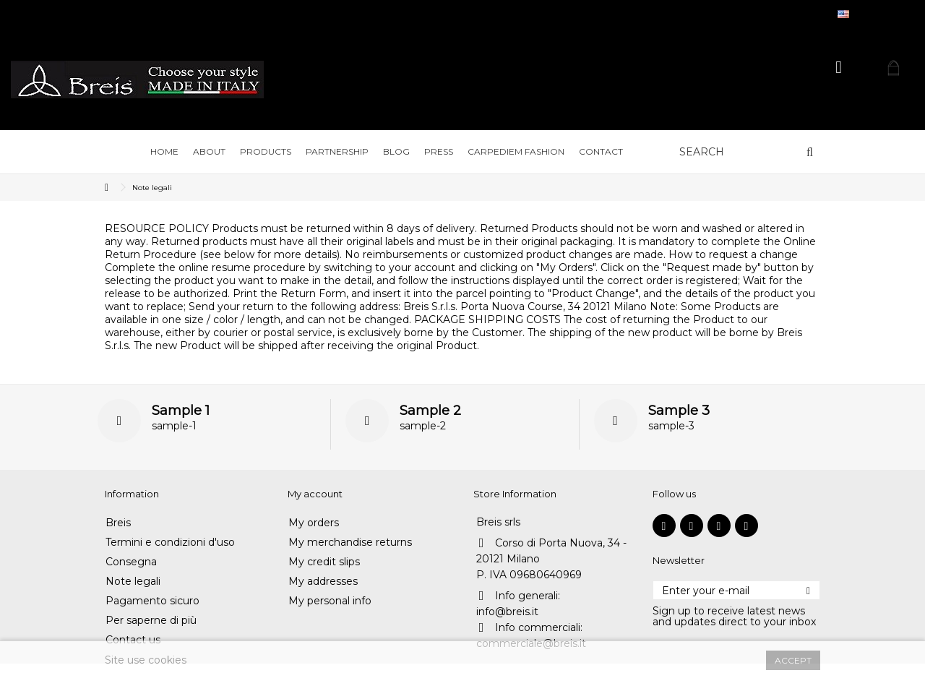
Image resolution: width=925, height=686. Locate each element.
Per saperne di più (151, 620)
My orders (313, 523)
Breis (118, 523)
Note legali (133, 581)
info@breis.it (507, 611)
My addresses (323, 581)
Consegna (131, 562)
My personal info (329, 601)
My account (315, 494)
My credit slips (324, 562)
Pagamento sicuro (152, 601)
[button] (209, 151)
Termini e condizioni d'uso (170, 542)
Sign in (838, 67)
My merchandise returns (350, 542)
